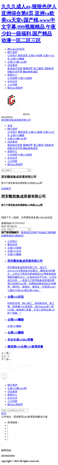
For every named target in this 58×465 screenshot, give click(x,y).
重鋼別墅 (28, 68)
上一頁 (6, 353)
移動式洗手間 (14, 71)
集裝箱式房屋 (14, 68)
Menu (7, 117)
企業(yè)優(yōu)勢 (17, 62)
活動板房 (49, 68)
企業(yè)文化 (14, 251)
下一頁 (6, 359)
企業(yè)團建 (17, 58)
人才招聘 (12, 84)
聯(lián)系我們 (15, 88)
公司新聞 (12, 78)
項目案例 (12, 65)
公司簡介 (12, 55)
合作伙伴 (12, 81)
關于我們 (12, 52)
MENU (26, 114)
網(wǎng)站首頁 (16, 49)
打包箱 (39, 232)
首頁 (9, 125)
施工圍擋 (38, 68)
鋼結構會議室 (30, 71)
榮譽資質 (23, 55)
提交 (3, 413)
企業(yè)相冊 (35, 55)
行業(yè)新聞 (25, 78)
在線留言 (6, 188)
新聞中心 (12, 75)
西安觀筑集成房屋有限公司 (16, 120)
